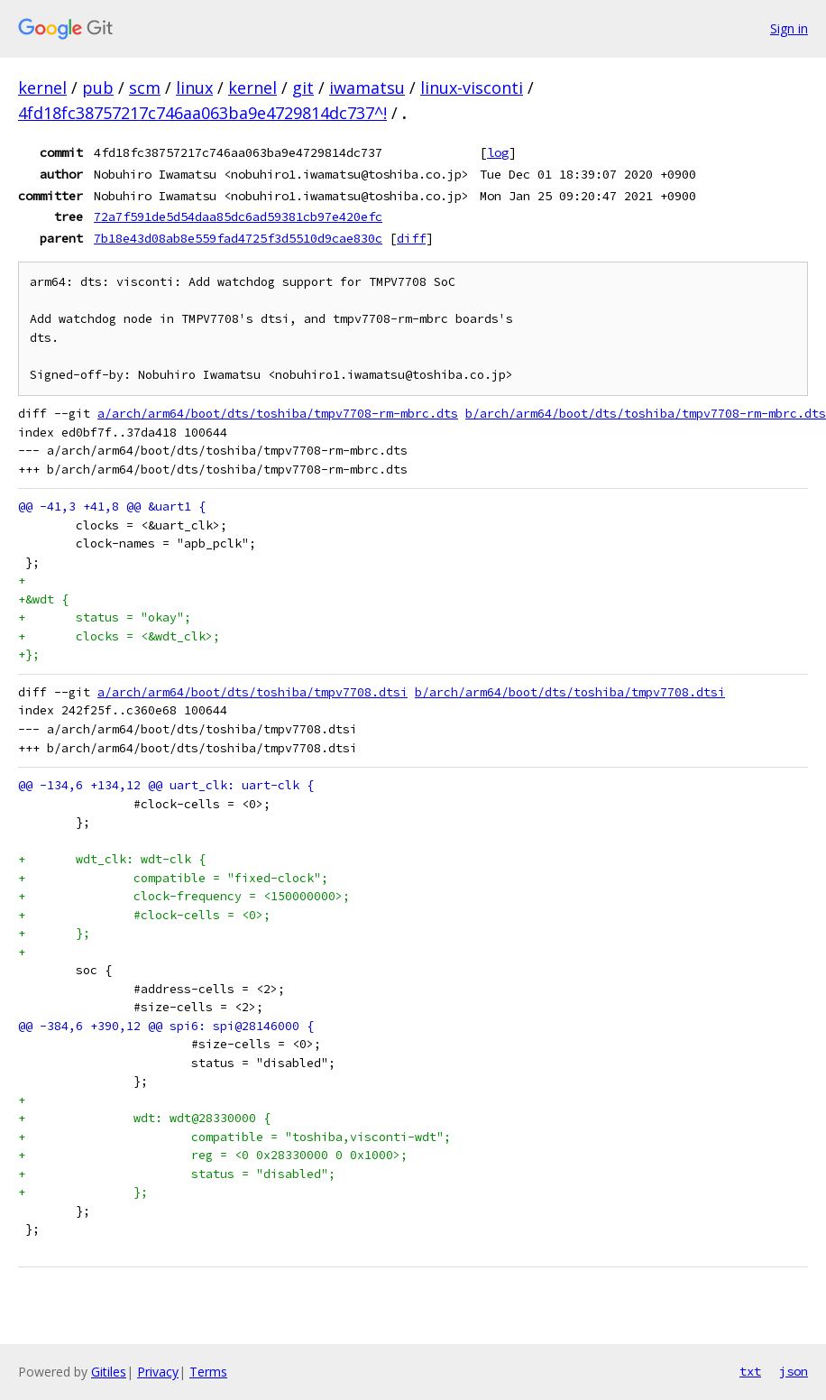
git (303, 87)
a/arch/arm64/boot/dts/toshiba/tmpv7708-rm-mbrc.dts (277, 413)
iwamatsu (367, 87)
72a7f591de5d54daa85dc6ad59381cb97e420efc (238, 216)
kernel (42, 87)
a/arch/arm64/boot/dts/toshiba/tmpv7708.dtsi (252, 692)
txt (750, 1371)
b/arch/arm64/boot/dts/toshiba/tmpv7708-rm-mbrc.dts (645, 413)
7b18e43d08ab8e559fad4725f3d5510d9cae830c (238, 238)
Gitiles (108, 1371)
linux (194, 87)
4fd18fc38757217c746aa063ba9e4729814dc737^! (202, 113)
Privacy (158, 1371)
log (498, 152)
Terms (208, 1371)
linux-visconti (471, 87)
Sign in (789, 28)
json (793, 1371)
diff (411, 238)
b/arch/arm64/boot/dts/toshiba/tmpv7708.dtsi (570, 692)
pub (98, 87)
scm (145, 87)
